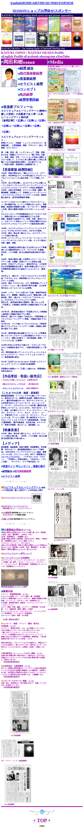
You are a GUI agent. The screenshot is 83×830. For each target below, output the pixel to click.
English (15, 3)
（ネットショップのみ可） (21, 653)
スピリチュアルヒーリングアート (22, 487)
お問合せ (47, 11)
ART (36, 3)
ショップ (33, 11)
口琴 (23, 369)
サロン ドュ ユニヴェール (13, 388)
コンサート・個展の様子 (31, 466)
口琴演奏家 (16, 145)
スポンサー (63, 11)
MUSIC (45, 3)
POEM (68, 3)
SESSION (19, 11)
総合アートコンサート (30, 269)
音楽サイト (9, 466)
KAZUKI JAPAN (13, 52)
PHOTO (57, 3)
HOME (27, 3)
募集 (33, 653)
